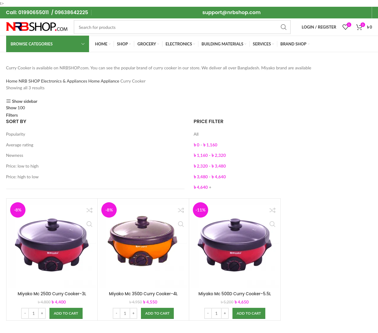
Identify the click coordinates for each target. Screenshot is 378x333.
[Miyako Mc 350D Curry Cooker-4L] (143, 244)
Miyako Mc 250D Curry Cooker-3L (52, 294)
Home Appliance (104, 80)
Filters (12, 115)
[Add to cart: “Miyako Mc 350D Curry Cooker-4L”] (157, 313)
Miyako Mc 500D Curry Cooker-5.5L (235, 294)
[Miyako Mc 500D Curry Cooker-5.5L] (235, 244)
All (196, 134)
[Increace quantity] (42, 313)
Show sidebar (24, 101)
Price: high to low (22, 176)
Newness (14, 155)
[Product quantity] (33, 313)
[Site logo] (37, 26)
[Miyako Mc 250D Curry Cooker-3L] (52, 244)
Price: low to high (22, 165)
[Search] (182, 27)
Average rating (19, 144)
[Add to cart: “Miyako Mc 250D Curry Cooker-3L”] (65, 313)
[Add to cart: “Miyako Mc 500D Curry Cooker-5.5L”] (248, 313)
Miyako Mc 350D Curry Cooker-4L (143, 294)
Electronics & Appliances (64, 80)
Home (12, 80)
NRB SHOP (29, 80)
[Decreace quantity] (25, 313)
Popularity (15, 134)
